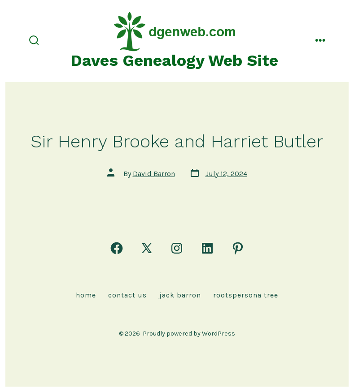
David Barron (154, 173)
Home (86, 295)
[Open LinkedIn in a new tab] (207, 248)
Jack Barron (180, 295)
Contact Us (127, 295)
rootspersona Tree (245, 295)
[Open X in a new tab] (147, 248)
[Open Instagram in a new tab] (176, 248)
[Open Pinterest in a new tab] (237, 248)
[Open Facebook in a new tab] (116, 248)
